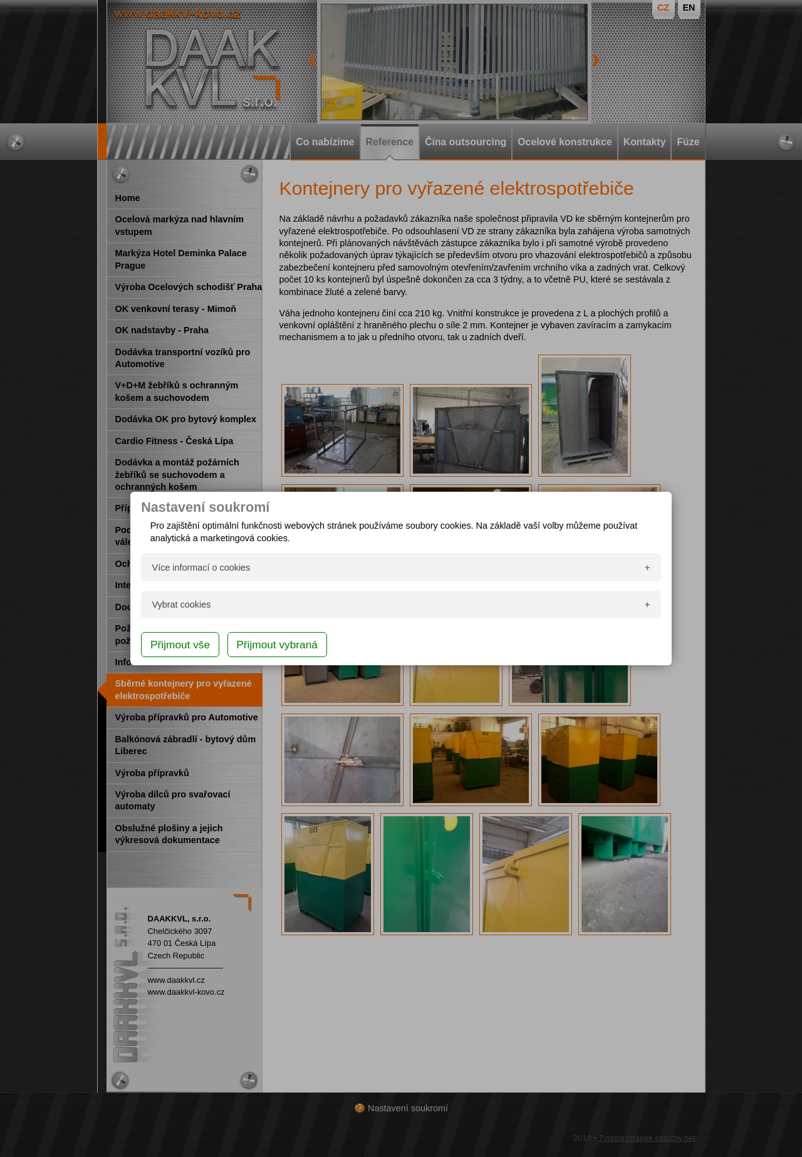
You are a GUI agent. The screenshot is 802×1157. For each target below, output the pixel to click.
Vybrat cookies (181, 604)
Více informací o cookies (201, 568)
